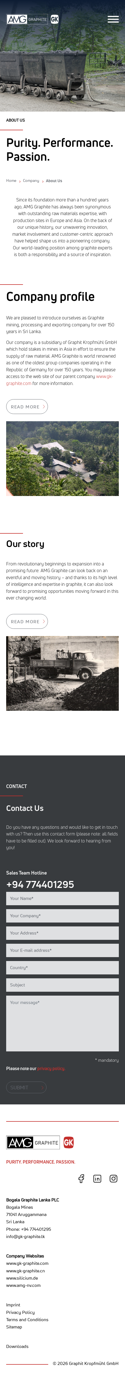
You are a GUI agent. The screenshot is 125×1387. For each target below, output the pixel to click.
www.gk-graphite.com (27, 1263)
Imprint (13, 1304)
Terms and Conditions (27, 1319)
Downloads (17, 1346)
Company (31, 180)
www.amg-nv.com (23, 1285)
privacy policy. (51, 1068)
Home (11, 180)
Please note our (36, 1068)
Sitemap (14, 1327)
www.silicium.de (22, 1278)
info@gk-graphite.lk (25, 1236)
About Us (54, 180)
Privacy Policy (20, 1312)
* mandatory (107, 1060)
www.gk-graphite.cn (25, 1270)
